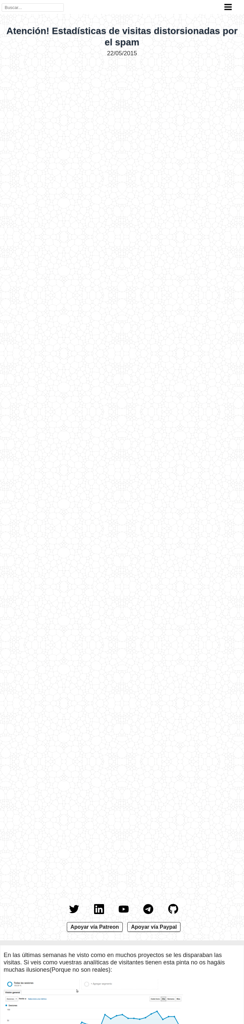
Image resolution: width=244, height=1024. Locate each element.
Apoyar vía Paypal (154, 927)
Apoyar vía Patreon (94, 927)
